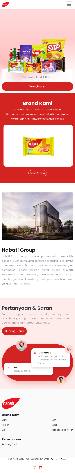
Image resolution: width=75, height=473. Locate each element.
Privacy (55, 459)
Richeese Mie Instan (62, 429)
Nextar (5, 424)
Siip (3, 429)
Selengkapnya (37, 86)
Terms (64, 459)
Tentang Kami (9, 444)
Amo (54, 424)
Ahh (54, 419)
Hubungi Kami (14, 331)
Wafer (5, 419)
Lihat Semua (37, 173)
